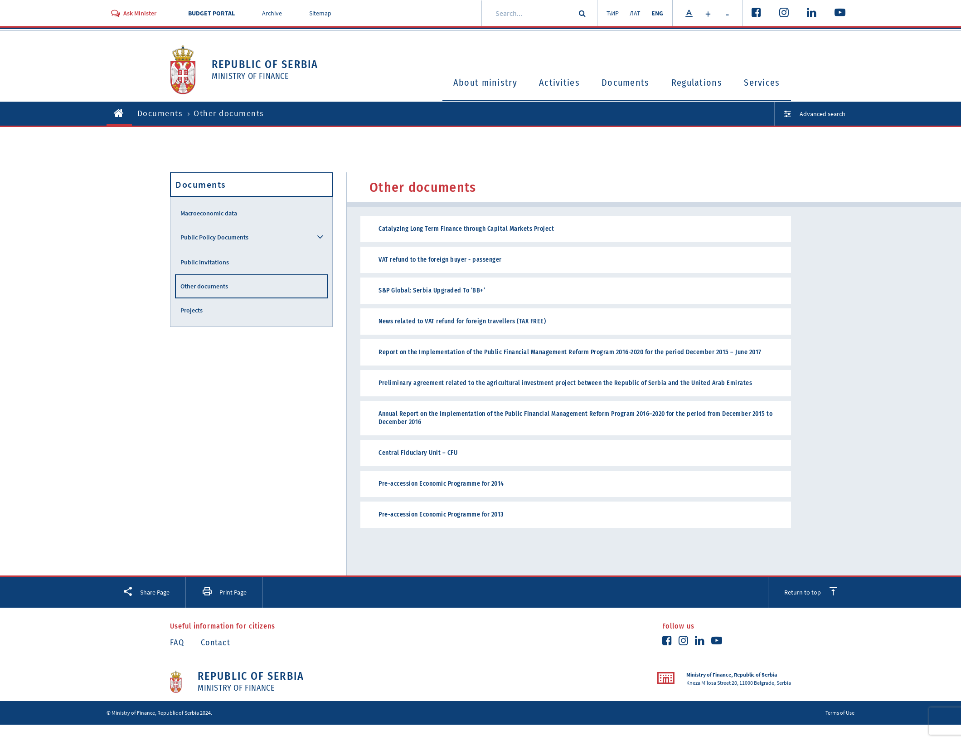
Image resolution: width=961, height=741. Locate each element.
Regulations (696, 82)
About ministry (485, 82)
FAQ (177, 643)
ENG (657, 13)
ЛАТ (635, 13)
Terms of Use (839, 712)
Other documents (204, 286)
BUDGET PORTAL (211, 13)
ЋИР (613, 13)
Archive (272, 13)
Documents (626, 82)
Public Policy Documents (214, 237)
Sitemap (320, 13)
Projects (191, 310)
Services (762, 82)
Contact (215, 643)
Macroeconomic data (208, 213)
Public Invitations (204, 262)
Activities (559, 82)
